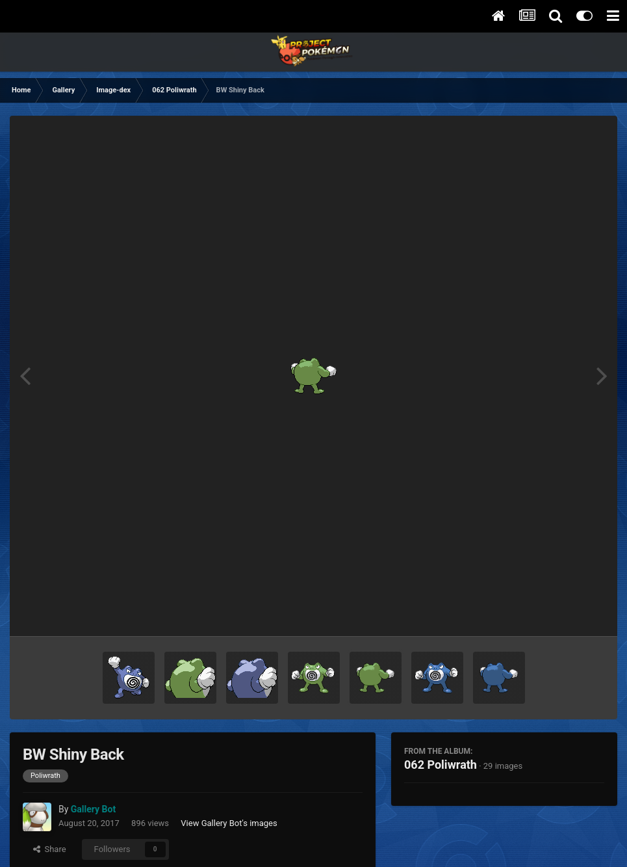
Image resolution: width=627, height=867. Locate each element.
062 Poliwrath (440, 764)
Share (49, 849)
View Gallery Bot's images (229, 823)
